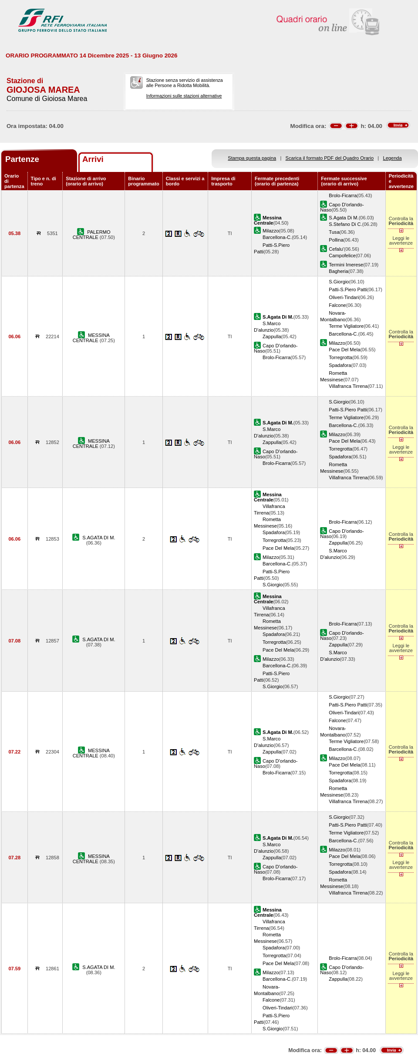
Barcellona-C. (277, 237)
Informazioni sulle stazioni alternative (184, 95)
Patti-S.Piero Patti (348, 289)
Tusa (334, 232)
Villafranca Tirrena (348, 386)
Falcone (337, 305)
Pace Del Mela (344, 349)
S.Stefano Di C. (345, 224)
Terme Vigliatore (346, 326)
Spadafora (340, 365)
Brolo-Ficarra (343, 195)
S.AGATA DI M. (98, 537)
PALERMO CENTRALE (92, 234)
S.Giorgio (339, 281)
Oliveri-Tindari (344, 297)
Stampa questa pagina (252, 158)
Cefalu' (336, 249)
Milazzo (271, 230)
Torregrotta (340, 357)
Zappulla (272, 336)
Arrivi (93, 159)
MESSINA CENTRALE (91, 338)
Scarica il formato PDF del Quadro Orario (330, 158)
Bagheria (338, 271)
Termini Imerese (346, 264)
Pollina (336, 239)
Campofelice (342, 255)
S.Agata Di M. (343, 217)
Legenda (392, 158)
